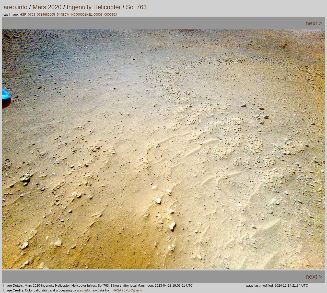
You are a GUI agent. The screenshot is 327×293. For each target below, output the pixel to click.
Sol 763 (136, 7)
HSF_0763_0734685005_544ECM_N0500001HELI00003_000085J (68, 14)
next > (314, 23)
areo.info (15, 7)
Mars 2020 (46, 7)
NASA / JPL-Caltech (127, 290)
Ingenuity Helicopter (94, 7)
